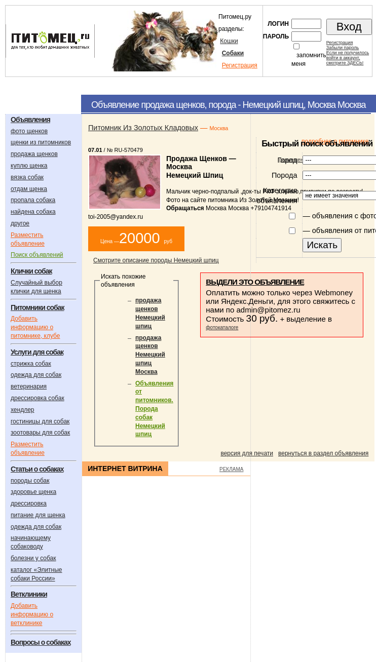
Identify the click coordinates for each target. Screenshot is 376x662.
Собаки (233, 53)
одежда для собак (36, 374)
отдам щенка (29, 188)
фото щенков (29, 131)
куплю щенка (29, 165)
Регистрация (239, 65)
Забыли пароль (342, 47)
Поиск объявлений (37, 254)
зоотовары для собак (40, 432)
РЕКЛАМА (231, 469)
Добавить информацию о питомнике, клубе (35, 327)
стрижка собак (31, 363)
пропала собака (33, 200)
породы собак (30, 480)
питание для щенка (38, 515)
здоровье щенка (33, 491)
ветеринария (29, 386)
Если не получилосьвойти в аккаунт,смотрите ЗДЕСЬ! (347, 57)
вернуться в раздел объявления (323, 453)
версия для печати (246, 453)
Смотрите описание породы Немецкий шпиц (156, 260)
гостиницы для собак (40, 421)
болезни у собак (33, 558)
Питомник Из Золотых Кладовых (143, 128)
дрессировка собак (37, 398)
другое (20, 223)
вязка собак (27, 177)
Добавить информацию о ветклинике (32, 614)
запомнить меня (308, 59)
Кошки (229, 41)
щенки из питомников (41, 142)
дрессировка (29, 503)
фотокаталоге (222, 327)
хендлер (22, 409)
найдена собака (33, 211)
